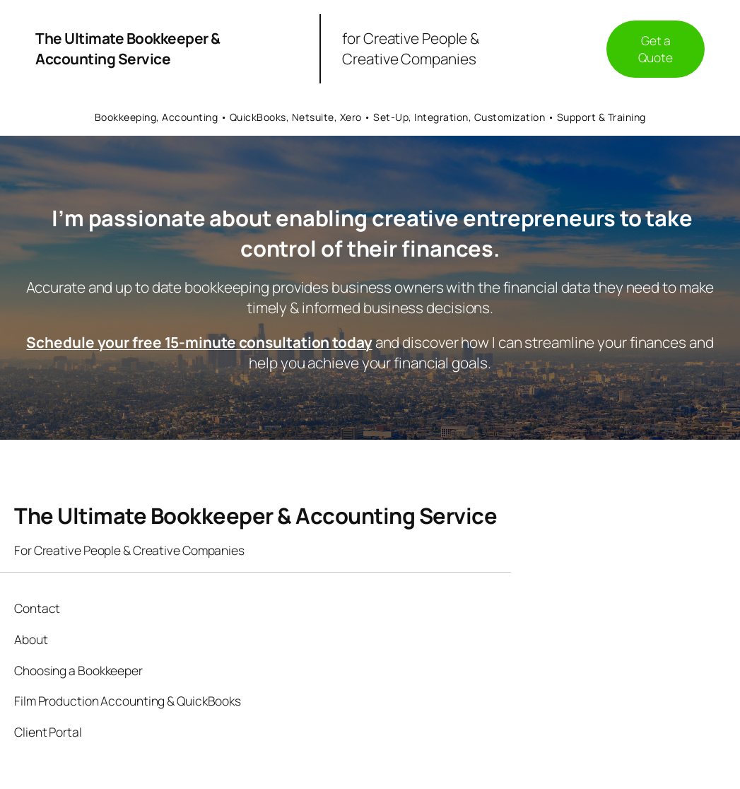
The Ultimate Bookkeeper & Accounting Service (128, 48)
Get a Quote (655, 49)
